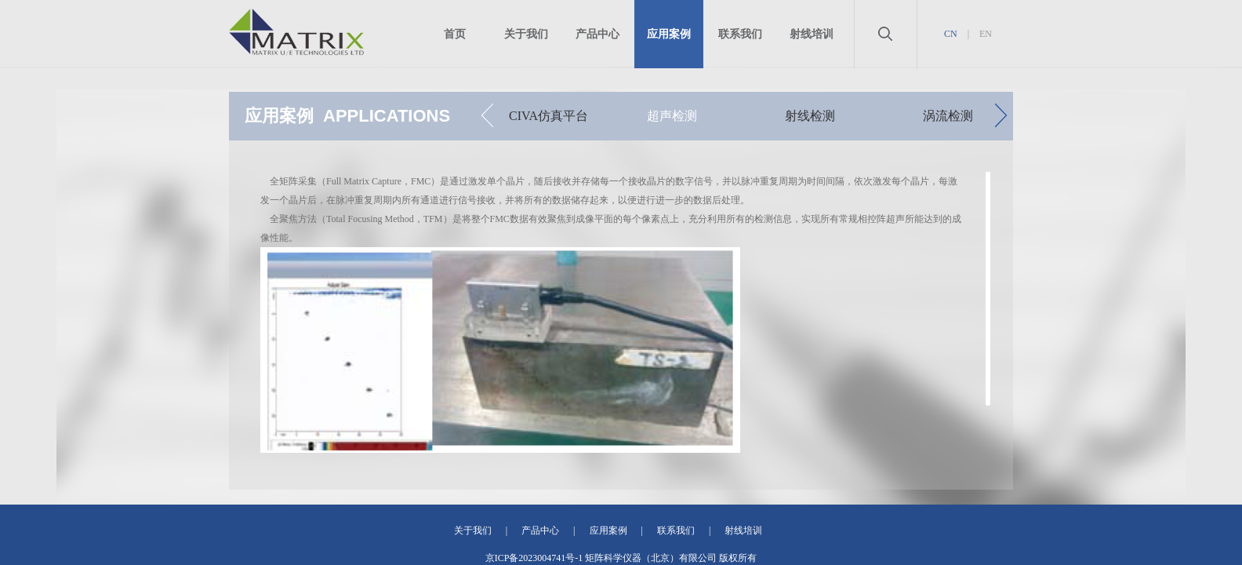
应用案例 (669, 34)
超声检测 (672, 115)
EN (985, 33)
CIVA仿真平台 (548, 115)
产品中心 (597, 34)
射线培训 (811, 34)
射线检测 (810, 115)
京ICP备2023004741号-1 (534, 557)
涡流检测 (948, 115)
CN (950, 33)
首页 (455, 34)
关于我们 (526, 34)
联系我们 (740, 34)
